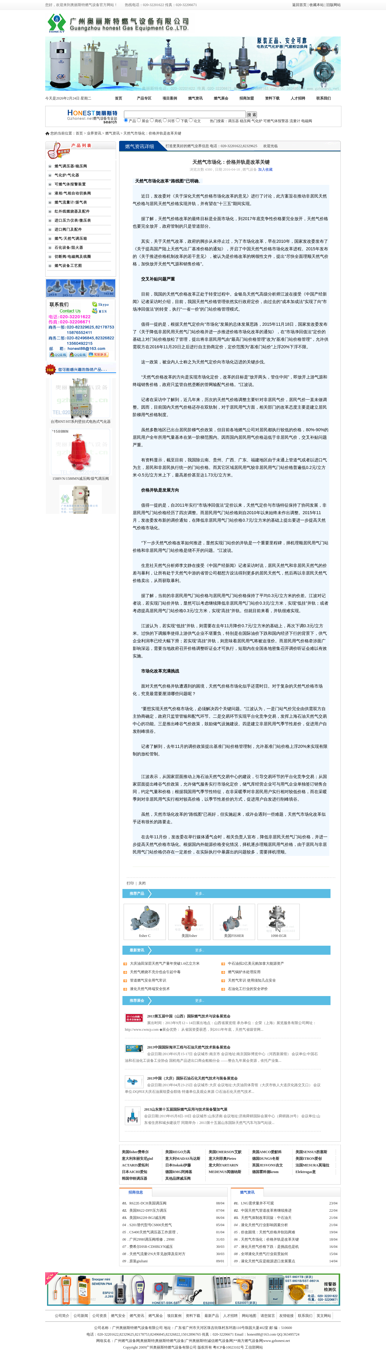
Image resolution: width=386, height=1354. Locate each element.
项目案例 (170, 98)
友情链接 (286, 1316)
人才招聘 (298, 98)
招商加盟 (246, 98)
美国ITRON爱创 (309, 1158)
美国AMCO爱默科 (267, 1152)
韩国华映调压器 (134, 1178)
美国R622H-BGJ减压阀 (147, 1218)
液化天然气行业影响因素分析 (264, 1225)
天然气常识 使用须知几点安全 (252, 980)
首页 (118, 98)
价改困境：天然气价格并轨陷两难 (268, 1232)
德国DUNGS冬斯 (265, 1158)
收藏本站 (316, 5)
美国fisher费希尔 (135, 1152)
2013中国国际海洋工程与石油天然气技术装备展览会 (188, 1047)
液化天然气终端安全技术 (150, 989)
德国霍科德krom (265, 1172)
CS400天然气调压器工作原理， (154, 1232)
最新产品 (211, 1316)
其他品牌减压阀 (178, 1178)
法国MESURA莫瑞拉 (312, 1165)
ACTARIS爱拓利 (135, 1165)
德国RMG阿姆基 (178, 1172)
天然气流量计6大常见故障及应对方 (157, 1254)
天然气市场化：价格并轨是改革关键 (270, 1239)
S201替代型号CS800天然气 (150, 1225)
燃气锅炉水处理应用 (244, 972)
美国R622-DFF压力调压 (148, 1210)
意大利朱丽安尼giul (137, 1158)
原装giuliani (139, 1261)
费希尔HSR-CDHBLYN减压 (151, 1247)
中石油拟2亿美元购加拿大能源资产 (256, 963)
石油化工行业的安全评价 (248, 989)
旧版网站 (333, 5)
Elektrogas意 (306, 1172)
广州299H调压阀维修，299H (151, 1239)
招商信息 (135, 1192)
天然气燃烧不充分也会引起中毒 (155, 972)
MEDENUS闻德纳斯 (225, 1172)
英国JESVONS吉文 (267, 1165)
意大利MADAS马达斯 (182, 1158)
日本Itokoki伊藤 (178, 1165)
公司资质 (99, 1316)
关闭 (142, 883)
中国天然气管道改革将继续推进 (266, 1210)
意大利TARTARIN (223, 1165)
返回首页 (299, 5)
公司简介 (62, 1316)
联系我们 (323, 98)
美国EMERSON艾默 (225, 1152)
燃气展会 (221, 98)
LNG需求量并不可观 (257, 1203)
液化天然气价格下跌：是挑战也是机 (270, 1247)
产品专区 (144, 98)
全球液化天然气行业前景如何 (264, 1254)
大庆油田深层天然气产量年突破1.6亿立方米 (165, 963)
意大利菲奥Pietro (222, 1158)
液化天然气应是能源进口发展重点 (268, 1261)
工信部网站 (254, 1347)
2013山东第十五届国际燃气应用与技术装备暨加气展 (185, 1109)
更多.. (199, 893)
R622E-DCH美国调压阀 (147, 1203)
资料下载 (272, 98)
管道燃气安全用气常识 (148, 980)
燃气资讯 (195, 98)
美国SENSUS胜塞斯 (311, 1152)
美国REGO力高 (177, 1152)
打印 (130, 883)
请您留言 (268, 1316)
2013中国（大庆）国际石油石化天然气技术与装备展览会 (192, 1078)
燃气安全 (118, 1316)
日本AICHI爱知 (134, 1172)
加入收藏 (265, 169)
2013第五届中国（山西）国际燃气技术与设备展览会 (188, 1016)
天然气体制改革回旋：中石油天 (266, 1218)
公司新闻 (81, 1316)
